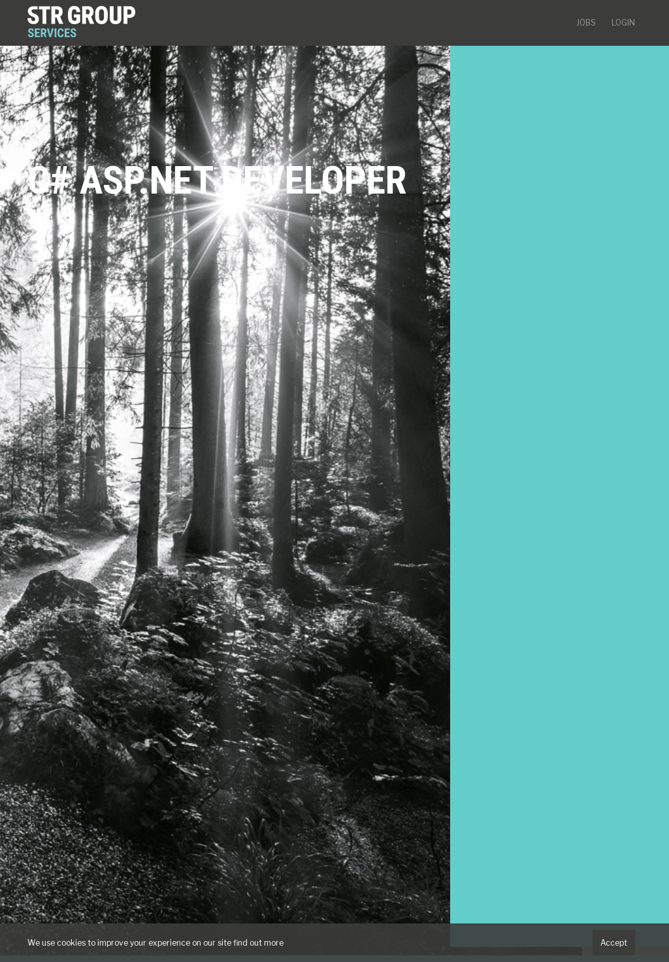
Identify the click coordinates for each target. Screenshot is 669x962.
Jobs (586, 22)
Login (623, 22)
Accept (613, 943)
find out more (258, 943)
